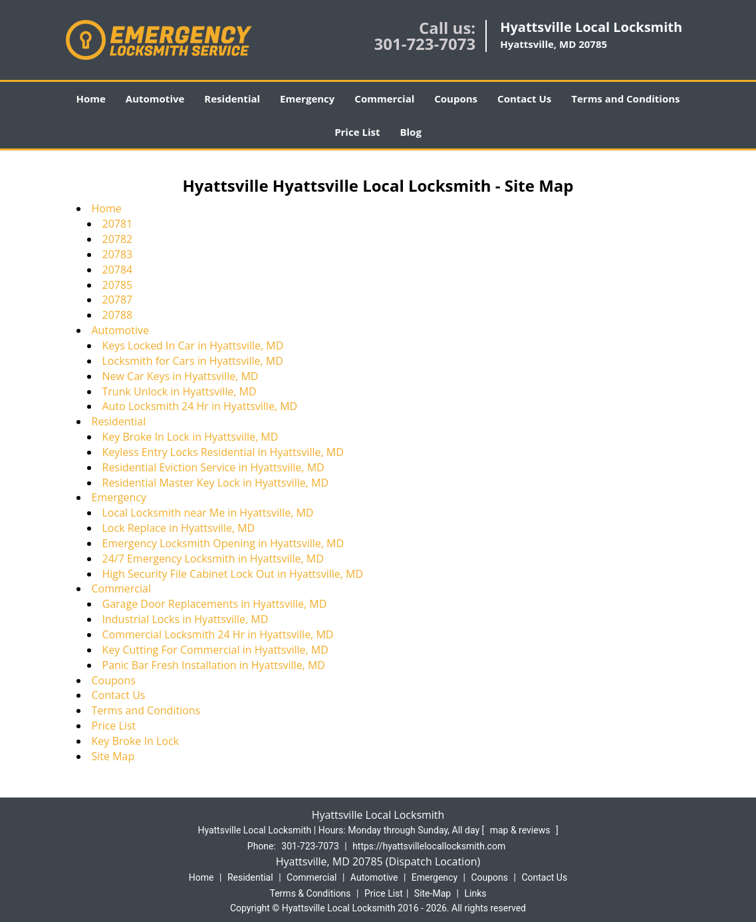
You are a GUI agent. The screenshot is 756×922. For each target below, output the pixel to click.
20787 (117, 299)
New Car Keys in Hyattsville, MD (180, 376)
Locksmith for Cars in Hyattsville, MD (192, 360)
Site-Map (432, 893)
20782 (117, 239)
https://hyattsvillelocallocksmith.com (428, 846)
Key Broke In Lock (135, 741)
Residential (232, 98)
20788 (117, 315)
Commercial (384, 98)
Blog (410, 131)
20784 (117, 269)
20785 (117, 285)
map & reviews (521, 830)
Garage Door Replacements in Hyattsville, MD (214, 603)
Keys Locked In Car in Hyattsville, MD (193, 345)
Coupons (455, 98)
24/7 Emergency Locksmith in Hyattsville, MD (213, 558)
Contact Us (524, 98)
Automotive (155, 98)
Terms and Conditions (625, 98)
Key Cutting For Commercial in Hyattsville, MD (215, 649)
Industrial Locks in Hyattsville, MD (185, 619)
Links (475, 893)
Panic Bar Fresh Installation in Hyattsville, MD (213, 665)
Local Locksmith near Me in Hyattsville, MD (208, 512)
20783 (117, 254)
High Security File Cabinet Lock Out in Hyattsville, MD (233, 574)
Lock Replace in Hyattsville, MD (178, 528)
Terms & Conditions (310, 893)
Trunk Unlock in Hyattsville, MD (179, 391)
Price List (357, 131)
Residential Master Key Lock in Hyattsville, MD (215, 482)
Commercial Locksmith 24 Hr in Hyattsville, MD (218, 634)
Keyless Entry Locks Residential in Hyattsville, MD (223, 452)
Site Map (113, 756)
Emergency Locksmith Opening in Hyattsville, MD (223, 543)
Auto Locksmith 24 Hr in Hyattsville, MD (200, 406)
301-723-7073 (424, 44)
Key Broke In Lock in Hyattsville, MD (190, 436)
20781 (117, 223)
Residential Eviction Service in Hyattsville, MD (213, 467)
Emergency (307, 98)
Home (90, 98)
